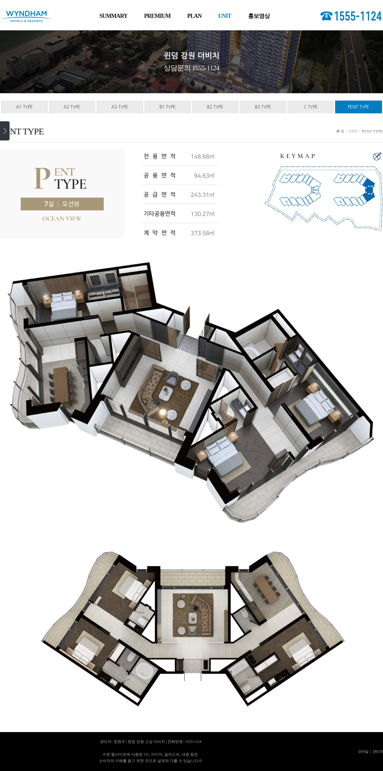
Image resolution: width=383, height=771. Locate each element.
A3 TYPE (119, 107)
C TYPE (311, 107)
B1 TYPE (168, 107)
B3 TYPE (263, 107)
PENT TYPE (358, 107)
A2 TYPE (72, 107)
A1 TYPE (24, 107)
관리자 (377, 751)
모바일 (363, 751)
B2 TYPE (215, 107)
